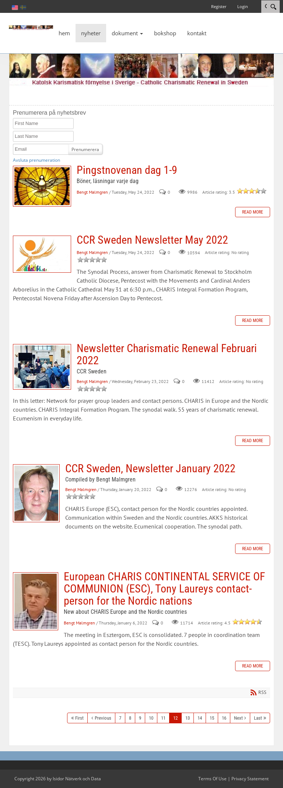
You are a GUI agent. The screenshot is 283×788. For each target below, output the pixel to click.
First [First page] (79, 718)
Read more (252, 212)
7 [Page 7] (120, 718)
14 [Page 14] (200, 718)
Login (242, 6)
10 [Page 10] (151, 718)
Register (218, 6)
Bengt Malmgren (92, 192)
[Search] (273, 6)
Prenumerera (85, 149)
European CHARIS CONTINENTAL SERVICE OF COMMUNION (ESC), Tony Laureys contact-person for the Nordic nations (35, 601)
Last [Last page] (258, 718)
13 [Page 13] (187, 718)
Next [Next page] (238, 718)
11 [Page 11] (163, 718)
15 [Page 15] (212, 718)
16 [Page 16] (224, 718)
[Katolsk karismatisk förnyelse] (31, 27)
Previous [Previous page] (103, 718)
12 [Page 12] (175, 718)
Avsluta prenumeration (36, 160)
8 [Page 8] (130, 718)
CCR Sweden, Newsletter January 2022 (36, 493)
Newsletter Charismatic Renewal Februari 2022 (42, 366)
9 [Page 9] (140, 718)
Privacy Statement (250, 779)
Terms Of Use (212, 779)
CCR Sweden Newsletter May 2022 (42, 254)
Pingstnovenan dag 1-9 (42, 186)
